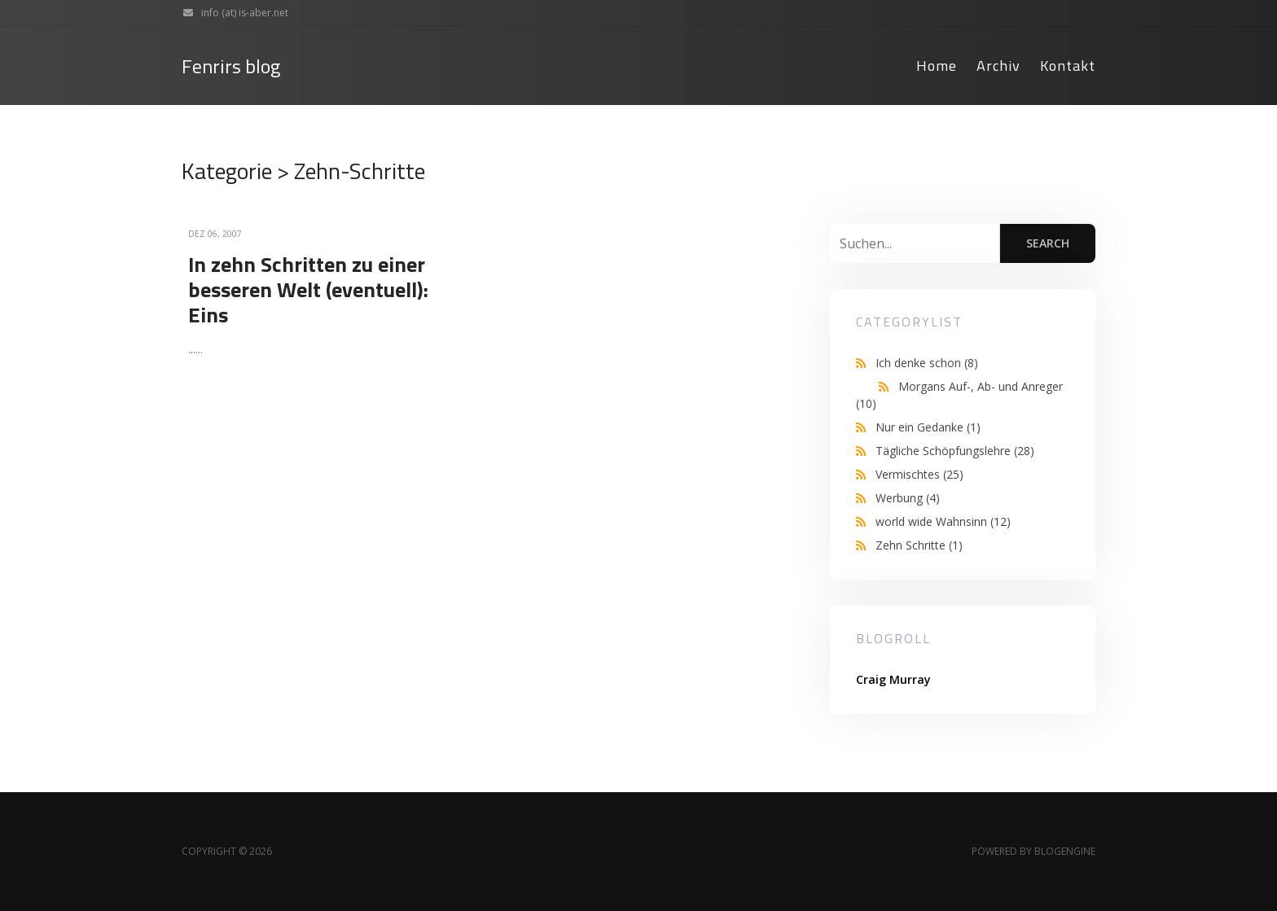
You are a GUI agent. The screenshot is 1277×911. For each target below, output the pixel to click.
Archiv (998, 66)
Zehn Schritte (919, 545)
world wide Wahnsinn (943, 521)
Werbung (907, 498)
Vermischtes (919, 474)
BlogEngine (1064, 851)
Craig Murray (893, 679)
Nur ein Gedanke (928, 427)
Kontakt (1067, 66)
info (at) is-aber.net (231, 13)
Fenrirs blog (231, 66)
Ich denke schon (926, 362)
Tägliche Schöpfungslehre (954, 450)
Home (936, 66)
